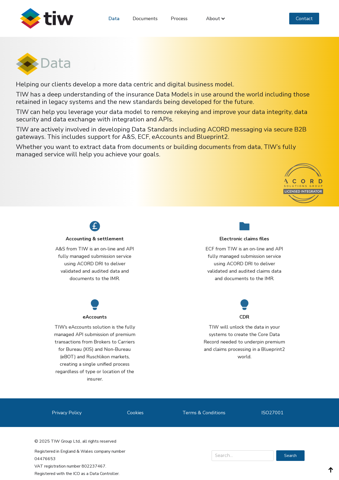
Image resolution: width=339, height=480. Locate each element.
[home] (46, 18)
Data (114, 18)
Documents (145, 18)
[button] (216, 19)
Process (179, 18)
